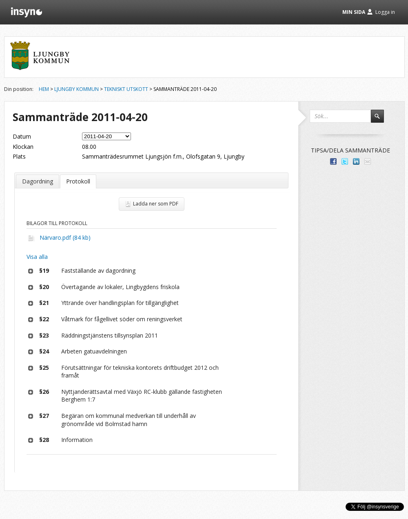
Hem (44, 89)
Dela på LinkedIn (356, 161)
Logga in (385, 12)
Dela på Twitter (344, 161)
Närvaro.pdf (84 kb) (65, 237)
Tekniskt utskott (126, 89)
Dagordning (37, 181)
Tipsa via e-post (367, 161)
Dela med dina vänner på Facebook (333, 161)
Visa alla (37, 257)
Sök (381, 120)
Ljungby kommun (76, 89)
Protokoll (78, 181)
